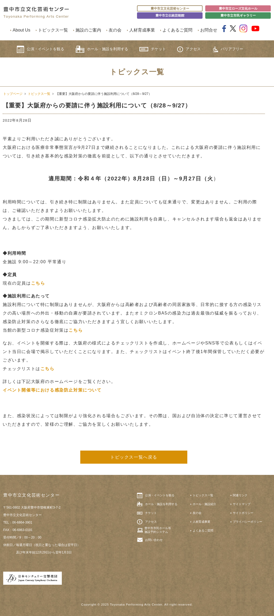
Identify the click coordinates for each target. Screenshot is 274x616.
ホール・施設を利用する (102, 49)
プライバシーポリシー (247, 521)
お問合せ (208, 30)
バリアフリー (227, 49)
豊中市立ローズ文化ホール (238, 8)
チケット (152, 49)
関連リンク (240, 495)
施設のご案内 (88, 30)
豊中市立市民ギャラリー (238, 15)
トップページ (12, 94)
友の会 (115, 30)
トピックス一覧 (53, 30)
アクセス (189, 49)
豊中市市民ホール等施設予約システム (157, 529)
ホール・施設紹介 (204, 504)
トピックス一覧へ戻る (133, 457)
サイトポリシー (243, 512)
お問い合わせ (154, 539)
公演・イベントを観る (40, 49)
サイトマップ (241, 504)
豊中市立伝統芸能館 (169, 15)
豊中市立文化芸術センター (170, 8)
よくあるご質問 (177, 30)
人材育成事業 (142, 30)
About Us (21, 30)
